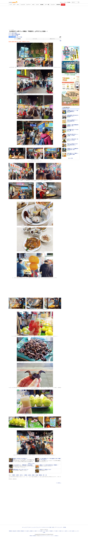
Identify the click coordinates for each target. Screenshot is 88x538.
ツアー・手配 (47, 4)
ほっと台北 (67, 108)
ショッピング (23, 4)
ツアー (55, 527)
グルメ (18, 4)
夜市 (43, 475)
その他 (63, 108)
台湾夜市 (17, 475)
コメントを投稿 (12, 36)
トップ (10, 4)
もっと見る (71, 158)
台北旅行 (36, 475)
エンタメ (37, 4)
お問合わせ (56, 535)
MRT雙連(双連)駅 (17, 34)
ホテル (33, 4)
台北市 (13, 34)
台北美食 (29, 475)
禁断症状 (40, 475)
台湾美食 (25, 475)
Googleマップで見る (31, 463)
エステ (43, 535)
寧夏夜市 (13, 475)
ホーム (23, 527)
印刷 (60, 40)
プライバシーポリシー (50, 535)
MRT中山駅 (16, 35)
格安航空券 (58, 4)
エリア (14, 4)
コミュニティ (53, 4)
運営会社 (31, 535)
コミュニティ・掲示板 (62, 527)
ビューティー (28, 4)
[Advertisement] (44, 9)
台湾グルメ (21, 475)
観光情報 (41, 4)
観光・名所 (52, 527)
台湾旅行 (33, 475)
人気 (46, 475)
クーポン (63, 4)
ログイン (61, 2)
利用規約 (34, 535)
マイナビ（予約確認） (67, 2)
